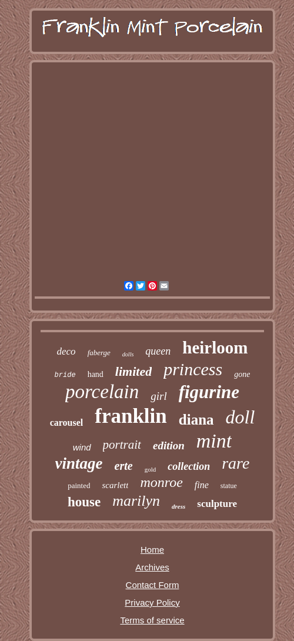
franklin (131, 416)
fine (202, 485)
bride (65, 375)
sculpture (217, 503)
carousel (66, 423)
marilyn (136, 500)
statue (228, 486)
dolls (127, 354)
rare (235, 463)
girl (158, 396)
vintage (79, 463)
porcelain (102, 391)
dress (178, 506)
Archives (152, 567)
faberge (99, 352)
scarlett (115, 485)
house (84, 502)
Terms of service (152, 620)
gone (242, 374)
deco (66, 351)
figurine (209, 392)
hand (95, 374)
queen (158, 351)
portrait (122, 445)
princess (192, 369)
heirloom (215, 347)
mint (214, 441)
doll (240, 417)
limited (133, 371)
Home (152, 550)
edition (169, 445)
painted (79, 485)
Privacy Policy (152, 602)
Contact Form (152, 585)
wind (82, 447)
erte (124, 465)
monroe (161, 482)
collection (189, 466)
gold (150, 469)
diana (196, 420)
